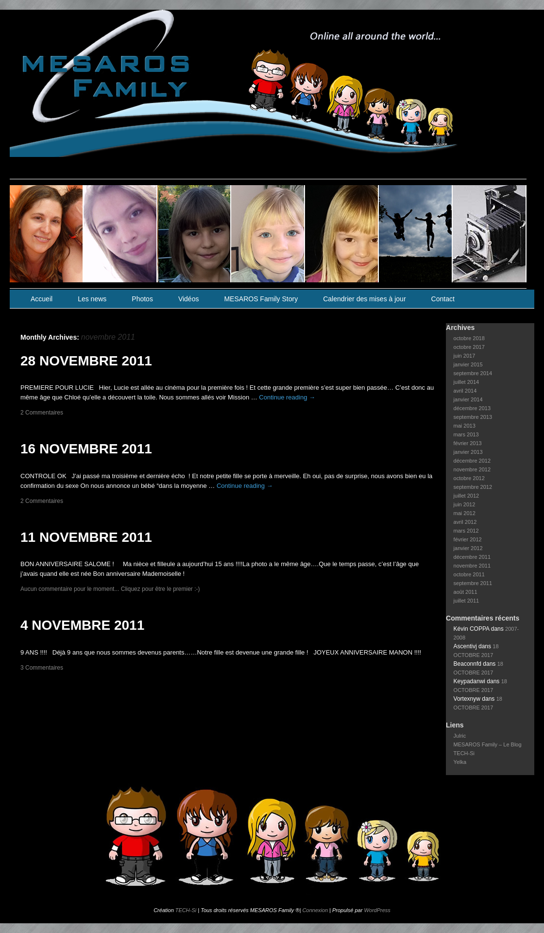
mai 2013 (465, 426)
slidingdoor (47, 233)
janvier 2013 (468, 452)
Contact (443, 299)
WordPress (377, 910)
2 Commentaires (41, 412)
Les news (92, 299)
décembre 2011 (472, 557)
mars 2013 (466, 434)
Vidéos (188, 299)
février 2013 (468, 443)
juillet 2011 (466, 601)
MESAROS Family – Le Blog (488, 744)
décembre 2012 (472, 461)
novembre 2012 (472, 469)
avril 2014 (465, 391)
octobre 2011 (469, 574)
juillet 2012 (466, 496)
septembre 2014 (473, 373)
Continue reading (287, 397)
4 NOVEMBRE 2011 (82, 625)
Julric (460, 736)
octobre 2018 (469, 338)
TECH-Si (464, 753)
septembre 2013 (473, 417)
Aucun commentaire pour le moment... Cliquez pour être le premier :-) (110, 589)
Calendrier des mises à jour (364, 299)
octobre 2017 (469, 347)
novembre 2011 (472, 566)
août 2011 (465, 592)
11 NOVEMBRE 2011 (86, 537)
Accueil (41, 299)
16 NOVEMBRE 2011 (86, 448)
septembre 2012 (473, 487)
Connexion (315, 910)
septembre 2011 (473, 583)
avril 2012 (465, 522)
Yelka (460, 762)
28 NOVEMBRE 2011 (86, 360)
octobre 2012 (469, 478)
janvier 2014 (468, 399)
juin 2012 (465, 504)
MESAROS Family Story (261, 299)
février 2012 (468, 539)
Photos (142, 299)
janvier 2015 (468, 364)
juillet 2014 (466, 382)
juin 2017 (465, 356)
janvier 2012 (468, 548)
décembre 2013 (472, 408)
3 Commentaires (41, 667)
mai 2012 (465, 513)
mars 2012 (466, 531)
